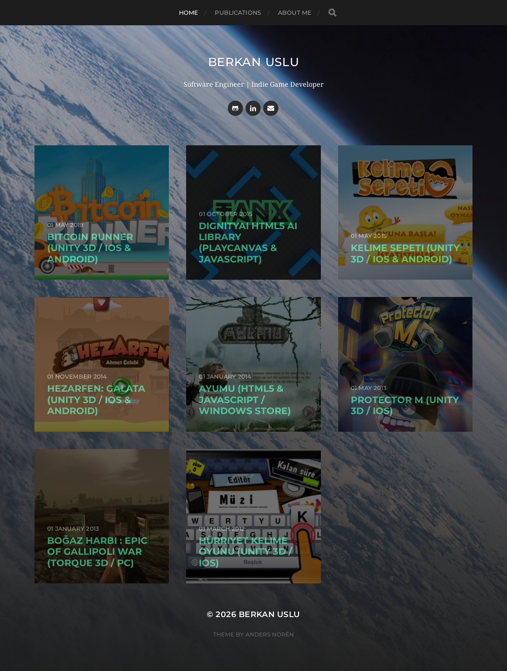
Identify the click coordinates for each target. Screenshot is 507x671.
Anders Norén (269, 634)
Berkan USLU (253, 62)
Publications (238, 12)
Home (188, 12)
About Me (294, 12)
